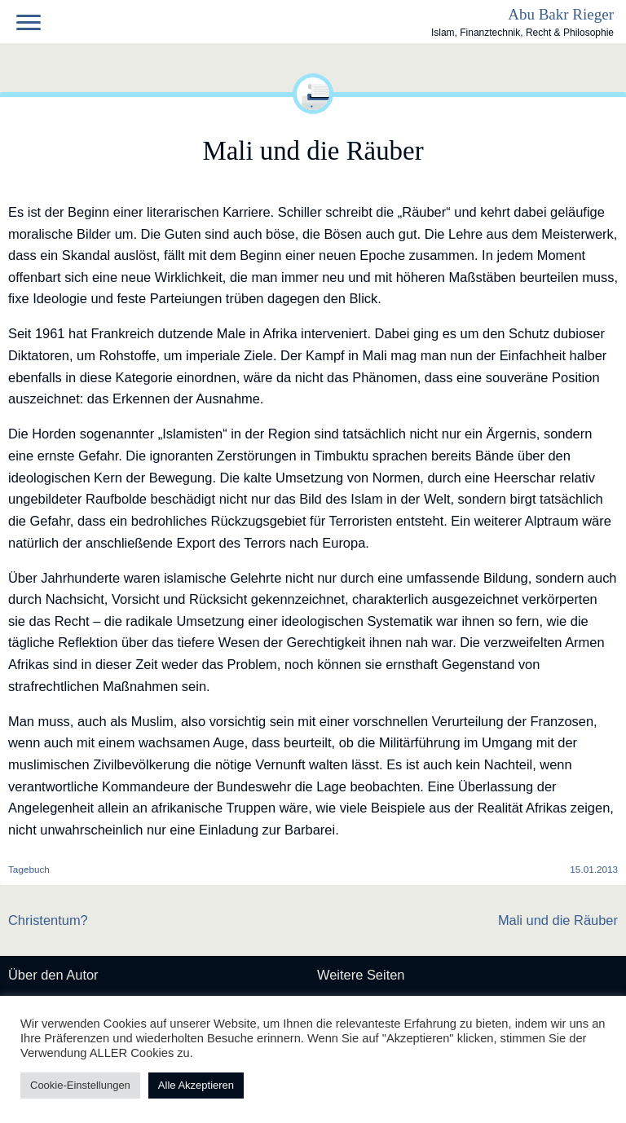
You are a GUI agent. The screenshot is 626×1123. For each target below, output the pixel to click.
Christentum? (48, 920)
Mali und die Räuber (558, 920)
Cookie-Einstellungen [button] (80, 1085)
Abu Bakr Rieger (561, 14)
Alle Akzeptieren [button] (196, 1085)
